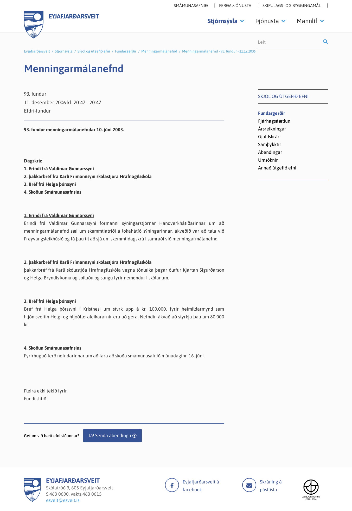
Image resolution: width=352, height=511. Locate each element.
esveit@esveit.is (62, 500)
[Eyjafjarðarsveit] (32, 500)
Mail (249, 485)
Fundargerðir (125, 51)
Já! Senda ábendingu (109, 435)
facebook (172, 485)
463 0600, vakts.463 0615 (75, 494)
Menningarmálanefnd (159, 51)
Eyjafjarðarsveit (37, 51)
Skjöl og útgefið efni (94, 51)
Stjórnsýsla (64, 51)
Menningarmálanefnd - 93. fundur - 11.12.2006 (218, 51)
